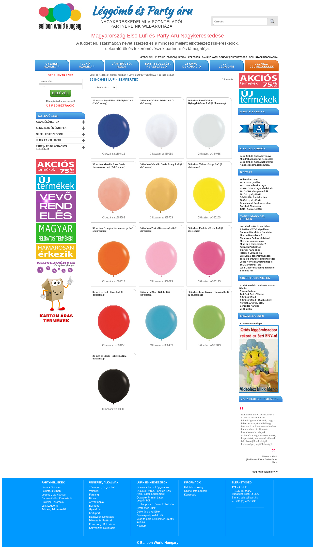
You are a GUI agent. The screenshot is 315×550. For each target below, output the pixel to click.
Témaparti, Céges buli (102, 487)
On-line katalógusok (215, 57)
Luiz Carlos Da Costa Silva (254, 226)
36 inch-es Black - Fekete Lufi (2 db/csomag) (109, 357)
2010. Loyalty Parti (250, 194)
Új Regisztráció (60, 105)
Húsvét (93, 498)
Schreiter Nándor (249, 305)
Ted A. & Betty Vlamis (251, 294)
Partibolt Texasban (250, 206)
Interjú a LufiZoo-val (250, 252)
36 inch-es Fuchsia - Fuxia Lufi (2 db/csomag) (205, 229)
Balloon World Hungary (158, 543)
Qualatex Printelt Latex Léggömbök (150, 499)
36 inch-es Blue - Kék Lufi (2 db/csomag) (155, 293)
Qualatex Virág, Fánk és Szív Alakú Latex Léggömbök (154, 492)
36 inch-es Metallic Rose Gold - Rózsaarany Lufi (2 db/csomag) (109, 165)
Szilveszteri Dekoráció (102, 527)
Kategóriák (48, 115)
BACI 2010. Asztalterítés (253, 197)
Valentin (93, 490)
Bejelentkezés (60, 75)
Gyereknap (95, 509)
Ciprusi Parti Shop (249, 249)
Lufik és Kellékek (48, 140)
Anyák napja (96, 501)
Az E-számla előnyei (250, 323)
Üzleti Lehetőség (165, 57)
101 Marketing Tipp (250, 264)
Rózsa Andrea (247, 291)
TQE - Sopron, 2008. (250, 209)
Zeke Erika (245, 308)
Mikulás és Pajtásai (100, 520)
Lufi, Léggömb (227, 65)
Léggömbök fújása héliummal (256, 161)
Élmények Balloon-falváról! (254, 238)
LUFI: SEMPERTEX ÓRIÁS (142, 75)
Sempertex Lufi (118, 75)
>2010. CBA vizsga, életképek (256, 188)
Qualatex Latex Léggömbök (153, 487)
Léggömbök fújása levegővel (255, 156)
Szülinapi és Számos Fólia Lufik (155, 504)
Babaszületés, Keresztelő (158, 65)
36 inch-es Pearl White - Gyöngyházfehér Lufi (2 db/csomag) (207, 102)
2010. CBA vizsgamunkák (253, 191)
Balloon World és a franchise (255, 232)
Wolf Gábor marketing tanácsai (257, 267)
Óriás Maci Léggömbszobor (255, 203)
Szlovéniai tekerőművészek (254, 255)
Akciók (181, 57)
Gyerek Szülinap (52, 65)
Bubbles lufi (246, 270)
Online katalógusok (195, 490)
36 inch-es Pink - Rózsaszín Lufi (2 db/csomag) (158, 229)
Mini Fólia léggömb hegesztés (256, 159)
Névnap (141, 525)
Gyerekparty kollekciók (150, 515)
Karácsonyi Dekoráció (102, 524)
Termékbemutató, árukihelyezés (257, 258)
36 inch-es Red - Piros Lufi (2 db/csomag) (108, 293)
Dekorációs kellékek (148, 511)
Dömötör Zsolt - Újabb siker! (255, 300)
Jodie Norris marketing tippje (255, 261)
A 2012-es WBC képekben (253, 229)
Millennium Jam (248, 179)
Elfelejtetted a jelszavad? (60, 101)
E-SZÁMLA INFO (252, 316)
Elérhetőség (238, 57)
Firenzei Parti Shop (250, 247)
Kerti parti (94, 513)
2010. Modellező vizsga (252, 185)
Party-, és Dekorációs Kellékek (51, 147)
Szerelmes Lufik (146, 507)
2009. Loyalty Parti (250, 200)
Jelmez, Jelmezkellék (262, 65)
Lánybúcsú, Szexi (122, 65)
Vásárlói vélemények (260, 399)
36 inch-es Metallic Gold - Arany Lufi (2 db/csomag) (161, 165)
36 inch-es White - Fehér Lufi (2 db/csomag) (157, 102)
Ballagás (94, 505)
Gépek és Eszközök (49, 134)
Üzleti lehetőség (193, 487)
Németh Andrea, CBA (251, 303)
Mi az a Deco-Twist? (250, 235)
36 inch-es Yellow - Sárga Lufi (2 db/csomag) (205, 165)
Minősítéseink (252, 111)
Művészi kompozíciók (251, 241)
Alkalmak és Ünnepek (51, 128)
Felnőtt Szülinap (87, 65)
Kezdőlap (146, 57)
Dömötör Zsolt (247, 297)
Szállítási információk (263, 57)
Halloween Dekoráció (101, 516)
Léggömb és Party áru (141, 10)
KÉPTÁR (246, 172)
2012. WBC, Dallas (249, 182)
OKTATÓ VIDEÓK (253, 148)
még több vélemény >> (265, 471)
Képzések (194, 57)
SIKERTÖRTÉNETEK (255, 278)
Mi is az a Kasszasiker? (252, 244)
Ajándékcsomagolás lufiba (254, 164)
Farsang (94, 494)
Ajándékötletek (47, 122)
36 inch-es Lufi (166, 75)
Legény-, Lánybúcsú (53, 494)
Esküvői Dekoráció (191, 65)
